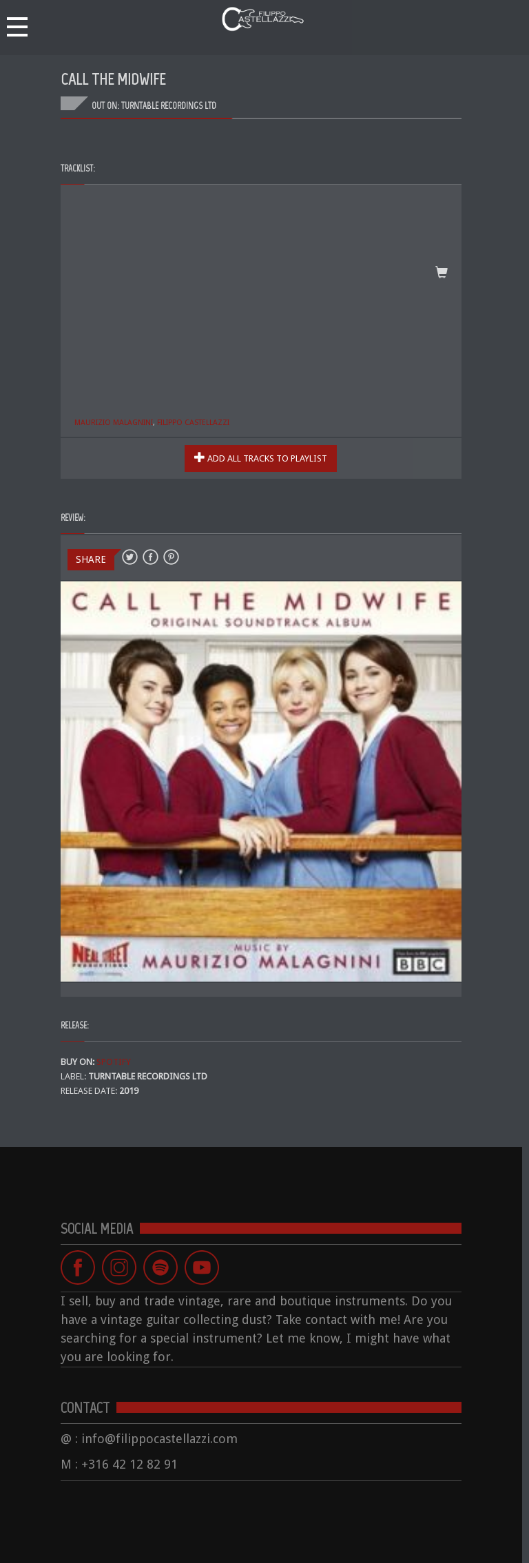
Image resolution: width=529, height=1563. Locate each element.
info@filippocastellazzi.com (159, 1438)
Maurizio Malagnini (113, 422)
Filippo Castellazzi (193, 422)
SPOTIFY (113, 1062)
